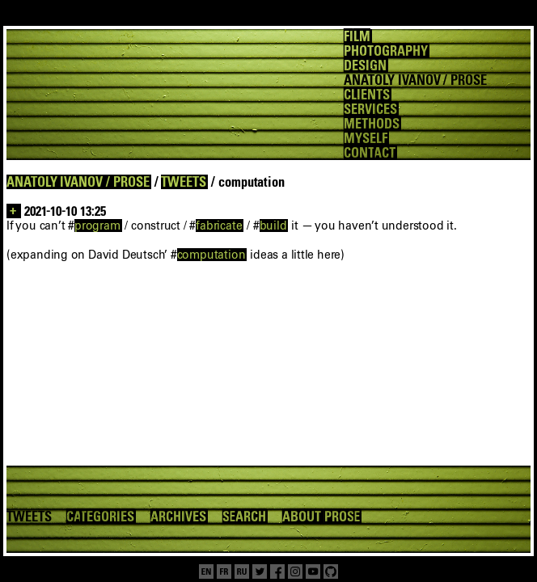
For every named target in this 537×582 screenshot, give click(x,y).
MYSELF (365, 138)
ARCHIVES (178, 516)
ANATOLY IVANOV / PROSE (78, 182)
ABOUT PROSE (321, 516)
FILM (357, 36)
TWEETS (183, 182)
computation (211, 254)
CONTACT (369, 153)
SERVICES (370, 109)
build (273, 225)
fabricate (219, 225)
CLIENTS (367, 94)
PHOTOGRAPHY (385, 51)
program (97, 225)
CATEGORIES (100, 516)
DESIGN (365, 65)
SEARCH (244, 516)
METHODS (372, 123)
